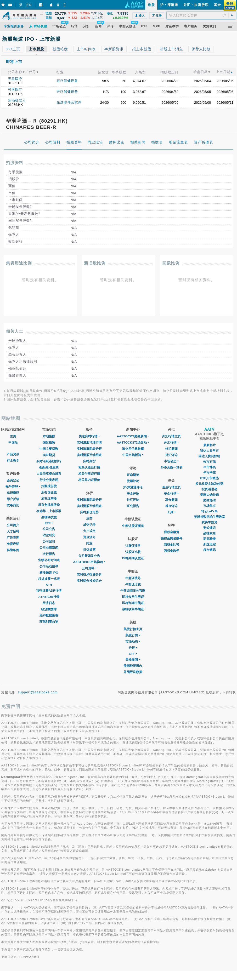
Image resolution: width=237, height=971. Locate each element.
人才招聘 (13, 531)
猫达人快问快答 (209, 456)
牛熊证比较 (133, 584)
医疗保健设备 (67, 81)
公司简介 (13, 525)
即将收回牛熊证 (133, 597)
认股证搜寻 (133, 546)
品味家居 (209, 533)
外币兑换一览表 (171, 467)
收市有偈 (209, 461)
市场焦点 (209, 506)
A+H (49, 585)
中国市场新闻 (132, 455)
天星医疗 (15, 79)
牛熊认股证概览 (133, 526)
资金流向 (89, 537)
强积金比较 (171, 544)
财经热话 (209, 500)
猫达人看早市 (209, 450)
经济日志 (49, 603)
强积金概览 (171, 532)
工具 (171, 512)
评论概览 (133, 475)
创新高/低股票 (49, 467)
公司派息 (49, 541)
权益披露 (89, 549)
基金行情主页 (171, 487)
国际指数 (49, 442)
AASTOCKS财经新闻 (133, 436)
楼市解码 (209, 550)
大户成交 (89, 531)
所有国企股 (49, 492)
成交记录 (89, 524)
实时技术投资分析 (89, 574)
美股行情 (132, 635)
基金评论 (133, 493)
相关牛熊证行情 (89, 473)
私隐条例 (13, 550)
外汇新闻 (171, 449)
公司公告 (49, 529)
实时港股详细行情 (89, 442)
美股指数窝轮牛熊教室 (209, 517)
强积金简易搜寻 (171, 538)
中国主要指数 (49, 449)
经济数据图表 (49, 615)
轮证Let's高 (209, 511)
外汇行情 (171, 442)
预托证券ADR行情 (49, 590)
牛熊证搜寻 (133, 578)
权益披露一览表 (49, 579)
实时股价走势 (89, 512)
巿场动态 (171, 461)
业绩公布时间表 (49, 560)
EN (29, 5)
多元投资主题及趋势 (209, 484)
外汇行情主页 (171, 436)
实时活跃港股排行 (48, 461)
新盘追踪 (209, 544)
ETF (49, 523)
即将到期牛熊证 (133, 603)
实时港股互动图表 (89, 455)
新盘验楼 (209, 539)
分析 (133, 648)
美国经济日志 (133, 666)
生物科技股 (49, 517)
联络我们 (13, 505)
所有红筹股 (49, 498)
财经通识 (209, 528)
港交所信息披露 (133, 449)
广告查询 (13, 537)
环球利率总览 (49, 621)
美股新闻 (132, 659)
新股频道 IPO (49, 572)
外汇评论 (133, 500)
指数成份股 (49, 486)
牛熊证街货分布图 (132, 590)
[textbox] (201, 15)
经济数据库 (49, 609)
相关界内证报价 (89, 480)
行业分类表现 (49, 480)
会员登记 (13, 480)
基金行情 (171, 493)
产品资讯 (13, 454)
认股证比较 (133, 552)
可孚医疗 (15, 89)
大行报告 (49, 554)
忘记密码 (13, 493)
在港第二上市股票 (48, 511)
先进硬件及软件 (69, 102)
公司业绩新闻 (49, 547)
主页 (13, 436)
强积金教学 (171, 551)
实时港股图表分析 (89, 449)
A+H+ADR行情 (48, 597)
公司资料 (89, 568)
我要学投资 (209, 522)
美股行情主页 (133, 629)
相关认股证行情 (89, 467)
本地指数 (49, 436)
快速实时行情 (89, 436)
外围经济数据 (133, 672)
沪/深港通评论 (133, 487)
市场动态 (132, 641)
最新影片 (209, 445)
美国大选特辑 (209, 495)
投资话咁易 (209, 489)
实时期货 (49, 455)
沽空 (89, 518)
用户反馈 (13, 499)
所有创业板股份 (49, 505)
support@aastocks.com (38, 692)
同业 (89, 543)
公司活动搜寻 (49, 566)
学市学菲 (209, 472)
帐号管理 (13, 486)
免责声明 (13, 544)
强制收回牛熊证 (133, 609)
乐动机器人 (17, 100)
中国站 (13, 442)
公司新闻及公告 (89, 556)
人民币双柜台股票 (48, 473)
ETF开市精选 (209, 478)
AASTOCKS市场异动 (89, 562)
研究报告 (133, 506)
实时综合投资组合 (89, 581)
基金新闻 (171, 500)
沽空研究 (49, 535)
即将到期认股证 (133, 558)
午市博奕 (209, 467)
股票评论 (133, 481)
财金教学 (13, 460)
